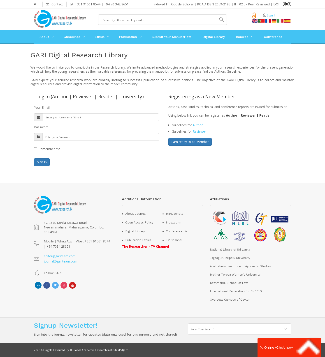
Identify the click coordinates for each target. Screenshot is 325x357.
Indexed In (244, 37)
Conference (273, 37)
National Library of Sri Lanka (230, 249)
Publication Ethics (138, 240)
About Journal (135, 213)
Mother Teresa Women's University (235, 274)
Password (41, 127)
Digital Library (214, 37)
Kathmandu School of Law (229, 283)
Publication (128, 37)
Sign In (271, 15)
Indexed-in (173, 222)
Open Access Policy (139, 222)
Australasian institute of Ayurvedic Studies (240, 266)
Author (198, 125)
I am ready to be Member (190, 142)
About (44, 37)
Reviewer (199, 131)
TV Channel (174, 240)
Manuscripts (174, 213)
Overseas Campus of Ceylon (230, 299)
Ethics (99, 37)
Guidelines (72, 37)
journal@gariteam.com (60, 261)
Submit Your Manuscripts (171, 37)
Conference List (177, 231)
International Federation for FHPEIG (236, 291)
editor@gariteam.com (60, 256)
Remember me (47, 149)
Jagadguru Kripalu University (230, 258)
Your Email (42, 107)
